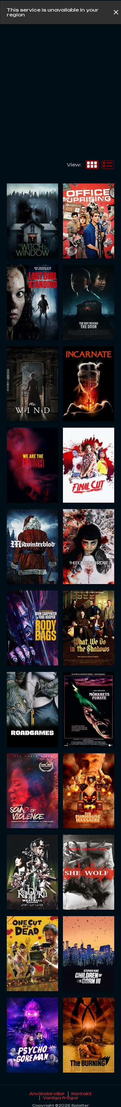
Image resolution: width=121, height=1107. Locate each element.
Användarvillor (47, 1094)
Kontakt (81, 1094)
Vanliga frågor (61, 1098)
